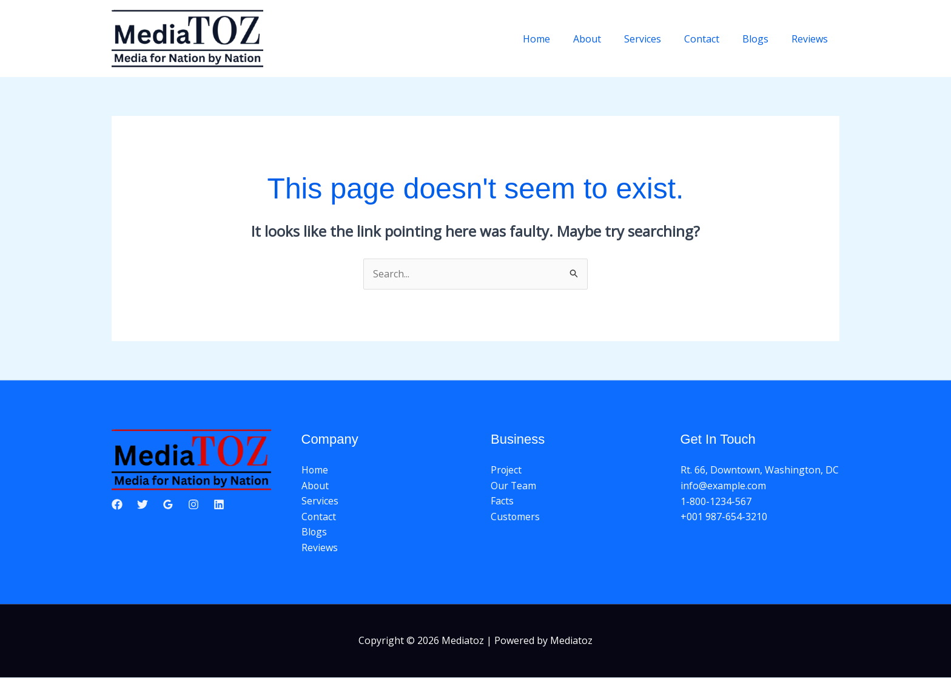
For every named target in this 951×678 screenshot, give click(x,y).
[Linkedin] (218, 504)
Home (556, 39)
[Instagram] (193, 504)
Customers (515, 516)
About (603, 39)
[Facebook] (117, 504)
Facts (502, 501)
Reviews (811, 39)
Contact (710, 39)
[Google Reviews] (168, 504)
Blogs (761, 39)
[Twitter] (142, 504)
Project (507, 470)
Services (655, 39)
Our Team (514, 485)
